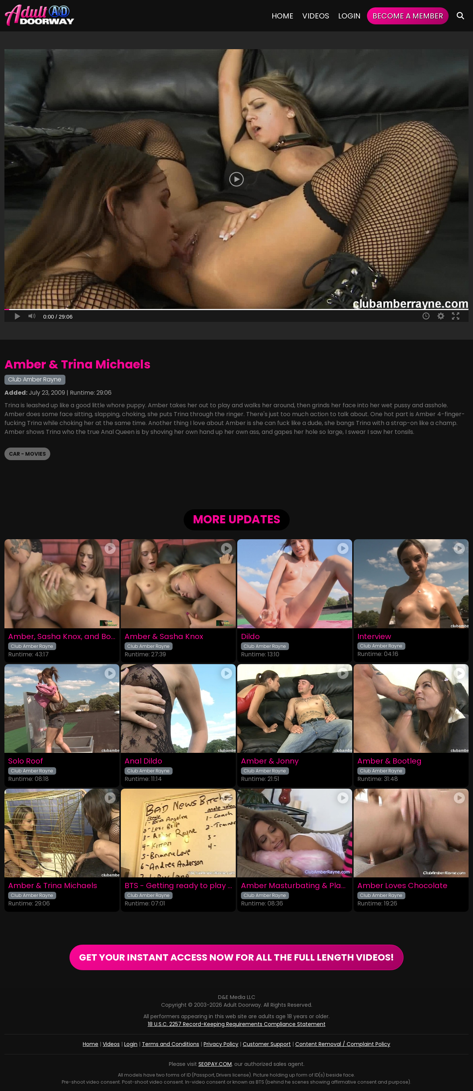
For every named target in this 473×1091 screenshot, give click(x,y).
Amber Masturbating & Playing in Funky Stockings (294, 885)
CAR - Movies (27, 454)
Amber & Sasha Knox (164, 636)
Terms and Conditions (170, 1044)
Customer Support (267, 1044)
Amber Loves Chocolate (402, 885)
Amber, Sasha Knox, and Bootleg (62, 636)
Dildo (250, 636)
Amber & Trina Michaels (52, 885)
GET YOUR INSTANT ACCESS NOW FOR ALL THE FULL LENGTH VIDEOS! (236, 957)
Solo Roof (25, 761)
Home (282, 16)
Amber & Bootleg (389, 761)
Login (349, 16)
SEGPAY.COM (215, 1064)
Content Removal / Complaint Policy (342, 1044)
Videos (315, 16)
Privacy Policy (221, 1044)
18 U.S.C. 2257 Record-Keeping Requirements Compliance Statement (237, 1024)
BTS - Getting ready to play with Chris (178, 885)
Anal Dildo (143, 761)
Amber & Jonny (270, 761)
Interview (374, 636)
